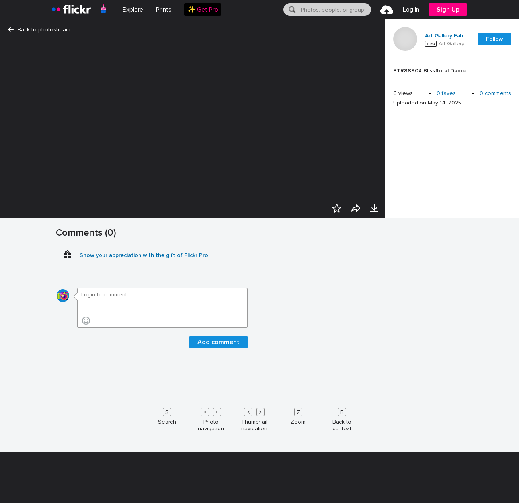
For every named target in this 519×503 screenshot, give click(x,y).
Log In (411, 10)
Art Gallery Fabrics (446, 36)
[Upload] (386, 9)
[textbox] (335, 9)
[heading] (71, 9)
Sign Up (448, 10)
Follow (494, 38)
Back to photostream (39, 29)
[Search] (291, 9)
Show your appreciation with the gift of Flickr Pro (144, 492)
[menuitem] (164, 9)
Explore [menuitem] (133, 10)
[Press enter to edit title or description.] (452, 72)
